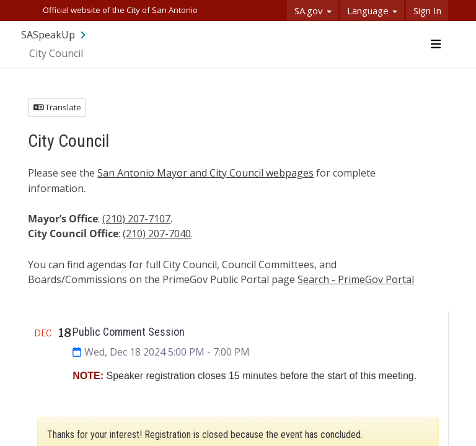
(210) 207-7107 (136, 218)
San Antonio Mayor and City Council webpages (205, 173)
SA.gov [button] (313, 10)
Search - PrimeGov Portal (356, 279)
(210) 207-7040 (157, 233)
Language (372, 10)
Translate (57, 107)
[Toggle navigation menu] (435, 44)
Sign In (427, 10)
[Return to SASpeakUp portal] (54, 34)
